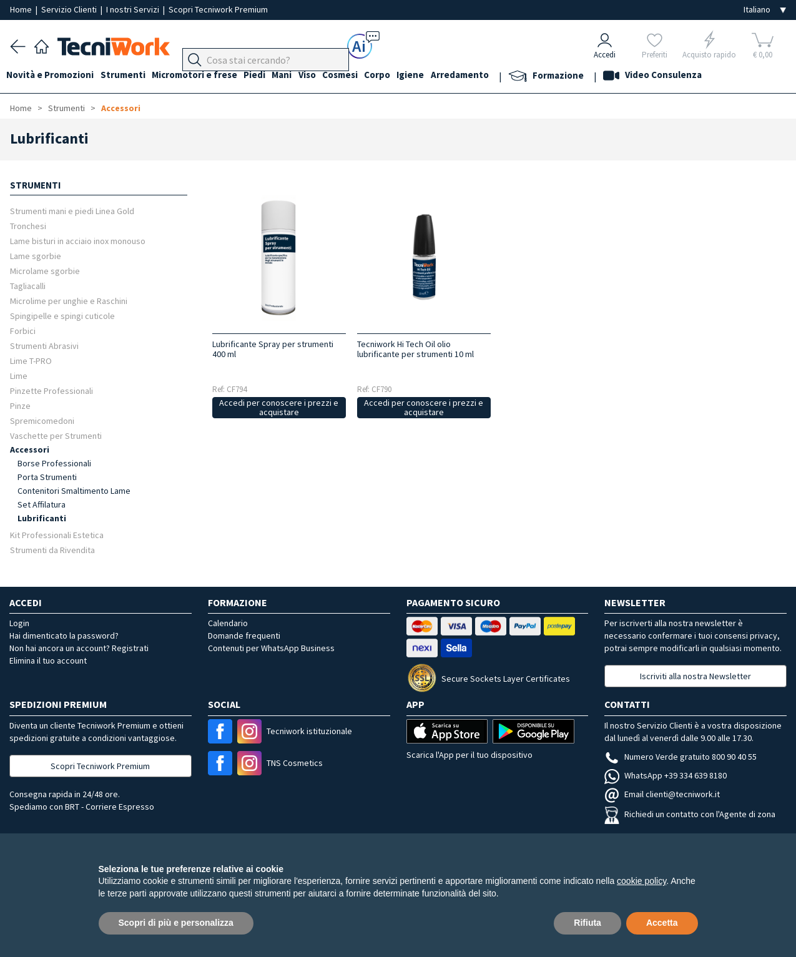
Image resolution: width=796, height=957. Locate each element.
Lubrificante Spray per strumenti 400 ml (272, 349)
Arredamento (495, 76)
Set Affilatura (41, 504)
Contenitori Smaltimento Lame (73, 491)
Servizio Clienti (70, 9)
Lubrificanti (41, 518)
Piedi (269, 76)
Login (19, 623)
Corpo (406, 76)
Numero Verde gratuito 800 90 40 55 (680, 756)
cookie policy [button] (641, 881)
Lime (18, 375)
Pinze (20, 405)
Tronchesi (28, 225)
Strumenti (129, 76)
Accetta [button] (662, 923)
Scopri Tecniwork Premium (218, 9)
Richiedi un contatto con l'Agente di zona (689, 814)
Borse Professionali (54, 463)
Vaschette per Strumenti (56, 435)
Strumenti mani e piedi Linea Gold (72, 210)
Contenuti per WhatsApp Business (271, 648)
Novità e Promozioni (53, 76)
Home (22, 9)
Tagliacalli (28, 285)
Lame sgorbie (35, 255)
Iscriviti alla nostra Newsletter (695, 676)
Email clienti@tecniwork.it (662, 794)
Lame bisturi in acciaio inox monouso (77, 240)
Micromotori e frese (205, 76)
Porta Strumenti (47, 477)
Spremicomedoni (42, 420)
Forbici (23, 330)
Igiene (442, 76)
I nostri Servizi (133, 9)
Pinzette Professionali (51, 390)
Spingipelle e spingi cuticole (62, 315)
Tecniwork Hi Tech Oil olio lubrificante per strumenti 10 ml (415, 349)
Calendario (228, 623)
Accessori (120, 108)
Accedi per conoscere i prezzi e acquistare (278, 407)
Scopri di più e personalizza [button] (176, 923)
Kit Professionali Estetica (57, 534)
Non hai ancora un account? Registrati (79, 648)
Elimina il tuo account (48, 660)
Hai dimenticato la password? (64, 635)
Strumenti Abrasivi (44, 345)
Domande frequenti (244, 635)
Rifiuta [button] (587, 923)
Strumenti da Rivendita (52, 549)
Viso (328, 76)
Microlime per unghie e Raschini (68, 300)
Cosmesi (365, 76)
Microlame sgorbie (45, 270)
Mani (300, 76)
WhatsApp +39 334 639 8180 (665, 775)
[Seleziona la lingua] (765, 9)
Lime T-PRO (31, 360)
